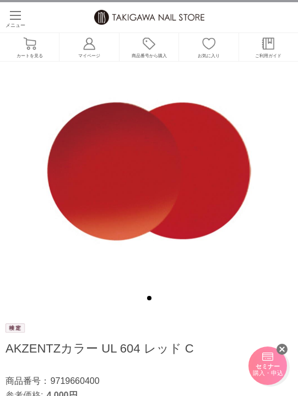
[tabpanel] (149, 173)
